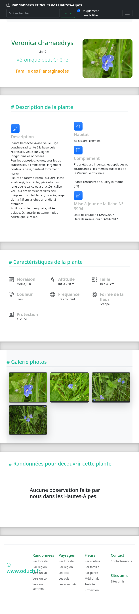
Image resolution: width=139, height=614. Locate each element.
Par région (40, 567)
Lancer (68, 13)
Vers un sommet (38, 586)
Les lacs (64, 573)
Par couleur (92, 561)
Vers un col (40, 579)
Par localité (40, 561)
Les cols (64, 579)
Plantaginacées (54, 71)
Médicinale (92, 579)
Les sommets (68, 584)
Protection (92, 590)
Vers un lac (40, 573)
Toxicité (90, 584)
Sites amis (117, 581)
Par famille (92, 567)
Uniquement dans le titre (90, 13)
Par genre (91, 573)
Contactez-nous (121, 561)
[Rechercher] (33, 13)
